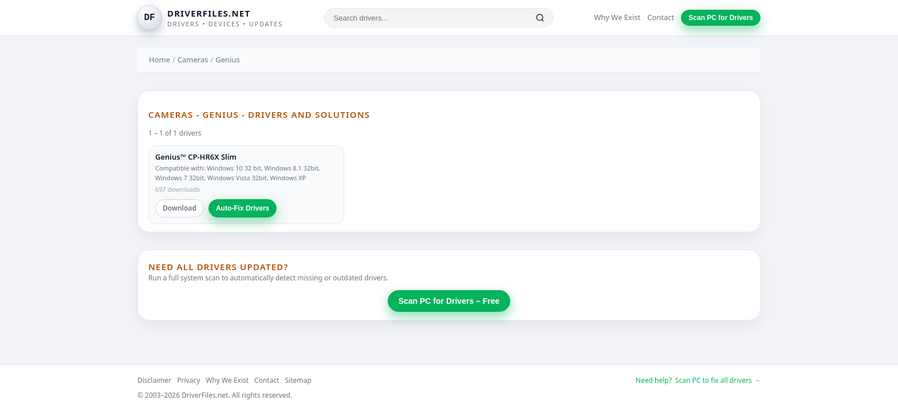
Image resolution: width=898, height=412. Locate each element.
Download (179, 208)
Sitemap (298, 380)
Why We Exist (617, 17)
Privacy (188, 380)
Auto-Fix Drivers (242, 208)
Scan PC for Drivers (720, 18)
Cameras (193, 59)
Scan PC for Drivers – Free (449, 301)
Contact (660, 17)
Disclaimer (154, 380)
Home (159, 59)
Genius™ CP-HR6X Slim (196, 157)
